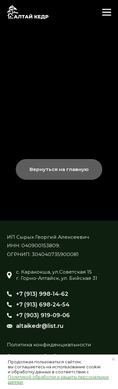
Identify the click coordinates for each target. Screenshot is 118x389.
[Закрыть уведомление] (113, 359)
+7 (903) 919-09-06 (43, 315)
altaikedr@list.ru (40, 325)
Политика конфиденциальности (49, 345)
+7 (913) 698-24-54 (43, 304)
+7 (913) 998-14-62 (42, 293)
